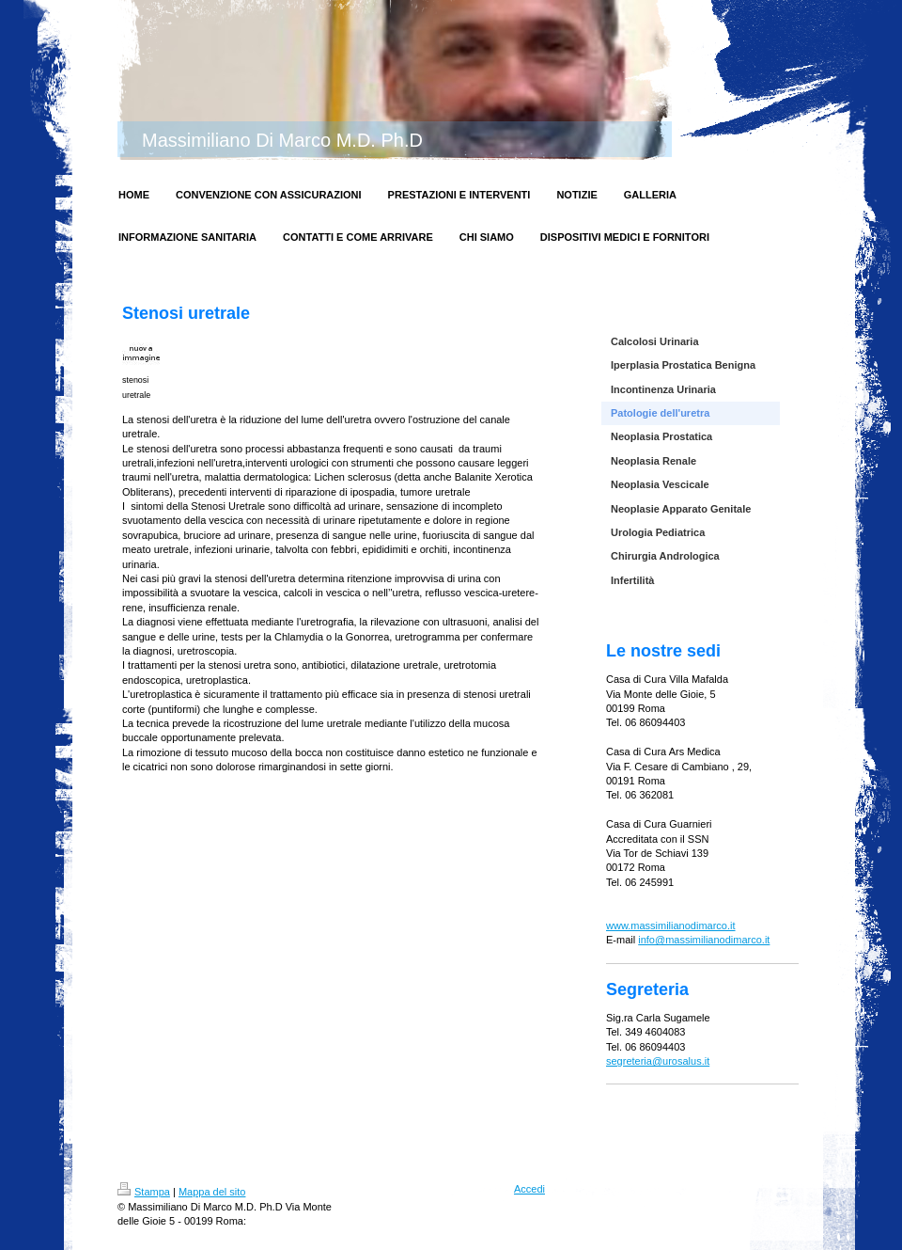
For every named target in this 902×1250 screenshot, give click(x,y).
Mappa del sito (212, 1191)
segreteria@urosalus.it (657, 1061)
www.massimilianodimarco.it (671, 925)
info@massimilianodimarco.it (704, 939)
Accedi (529, 1189)
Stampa (143, 1191)
